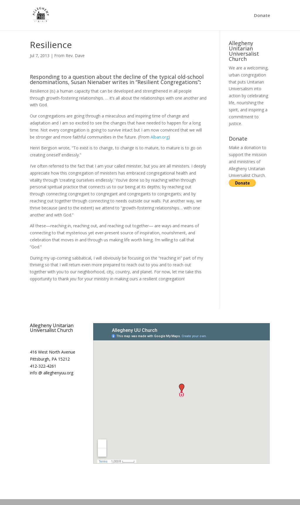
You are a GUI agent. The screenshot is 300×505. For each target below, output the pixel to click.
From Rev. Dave (69, 55)
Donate (262, 15)
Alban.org (159, 137)
